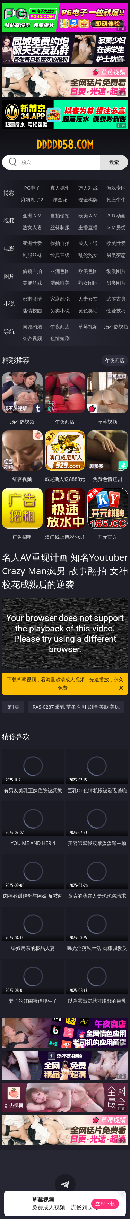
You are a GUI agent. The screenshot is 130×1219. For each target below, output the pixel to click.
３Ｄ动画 (116, 215)
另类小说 (60, 310)
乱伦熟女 (88, 255)
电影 (9, 248)
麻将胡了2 (32, 199)
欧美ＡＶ (88, 215)
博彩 (9, 193)
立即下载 (105, 1203)
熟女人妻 (32, 227)
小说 (9, 304)
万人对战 (88, 187)
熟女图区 (88, 282)
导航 (9, 331)
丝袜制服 (60, 227)
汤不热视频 (116, 326)
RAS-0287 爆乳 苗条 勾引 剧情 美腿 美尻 (76, 706)
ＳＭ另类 (116, 227)
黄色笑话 (88, 310)
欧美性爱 (116, 243)
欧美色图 (88, 271)
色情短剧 (60, 338)
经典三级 (60, 255)
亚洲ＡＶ (32, 215)
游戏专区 (116, 187)
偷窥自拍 (32, 271)
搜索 (114, 162)
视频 (9, 220)
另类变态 (116, 255)
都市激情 (32, 298)
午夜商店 (60, 326)
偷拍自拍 (60, 243)
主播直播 (88, 227)
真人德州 (60, 187)
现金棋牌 (88, 199)
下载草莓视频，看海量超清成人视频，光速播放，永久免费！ (66, 684)
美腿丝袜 (32, 282)
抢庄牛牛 (116, 199)
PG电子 (32, 187)
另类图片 (116, 282)
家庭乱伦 (60, 298)
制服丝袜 (32, 255)
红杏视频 (32, 338)
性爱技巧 (116, 310)
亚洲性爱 (32, 243)
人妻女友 (88, 298)
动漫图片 (116, 271)
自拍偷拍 (60, 215)
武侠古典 (116, 298)
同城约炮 (32, 326)
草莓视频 (88, 326)
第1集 (13, 706)
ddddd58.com (65, 145)
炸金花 (60, 199)
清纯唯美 (60, 282)
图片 (9, 276)
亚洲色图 (60, 271)
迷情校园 (32, 310)
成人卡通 (88, 243)
